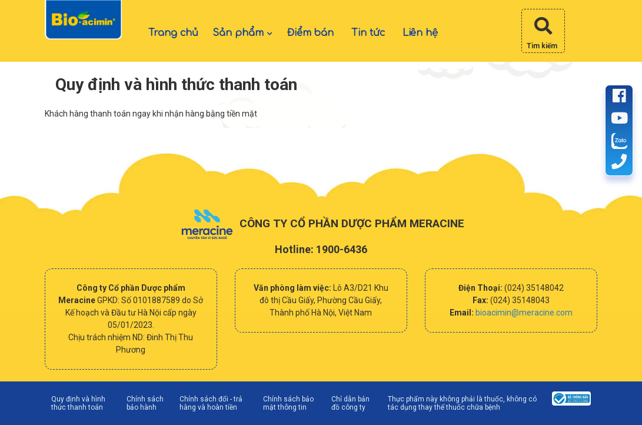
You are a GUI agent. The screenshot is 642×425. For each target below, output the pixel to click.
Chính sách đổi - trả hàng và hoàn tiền (210, 403)
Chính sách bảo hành (145, 403)
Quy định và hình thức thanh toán (78, 403)
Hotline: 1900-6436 (321, 249)
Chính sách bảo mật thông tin (288, 403)
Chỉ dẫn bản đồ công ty (350, 403)
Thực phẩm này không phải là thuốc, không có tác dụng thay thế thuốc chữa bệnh (462, 403)
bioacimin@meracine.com (524, 312)
